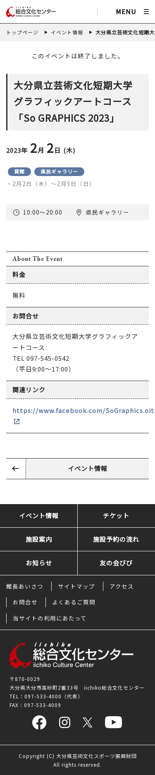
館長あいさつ (24, 586)
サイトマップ (76, 586)
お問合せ (25, 602)
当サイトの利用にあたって (50, 618)
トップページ (22, 32)
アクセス (122, 586)
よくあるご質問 (73, 602)
